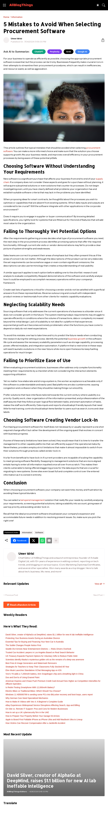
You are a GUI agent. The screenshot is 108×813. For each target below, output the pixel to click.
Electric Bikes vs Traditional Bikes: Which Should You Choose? (33, 691)
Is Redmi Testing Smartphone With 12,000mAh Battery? (30, 687)
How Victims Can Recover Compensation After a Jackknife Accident (35, 723)
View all (98, 583)
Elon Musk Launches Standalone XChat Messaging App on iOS (34, 670)
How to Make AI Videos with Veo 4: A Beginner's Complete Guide (34, 702)
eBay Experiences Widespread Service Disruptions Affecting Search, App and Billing (43, 705)
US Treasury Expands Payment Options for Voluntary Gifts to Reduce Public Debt (41, 656)
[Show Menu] (4, 5)
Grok (68, 52)
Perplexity (54, 52)
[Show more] (56, 540)
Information (17, 17)
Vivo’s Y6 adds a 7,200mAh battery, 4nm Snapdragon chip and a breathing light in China (44, 674)
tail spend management (32, 500)
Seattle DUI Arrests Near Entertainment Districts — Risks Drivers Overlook (38, 649)
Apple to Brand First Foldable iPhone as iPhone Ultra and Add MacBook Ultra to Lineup (44, 719)
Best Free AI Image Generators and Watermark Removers (31, 663)
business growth (77, 338)
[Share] (102, 40)
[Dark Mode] (97, 5)
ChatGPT (39, 52)
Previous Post (11, 595)
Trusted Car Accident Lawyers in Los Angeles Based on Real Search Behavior (40, 652)
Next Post (98, 595)
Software (39, 532)
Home (6, 17)
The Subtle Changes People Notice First (23, 645)
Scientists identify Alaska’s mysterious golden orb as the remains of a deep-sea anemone (45, 659)
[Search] (103, 5)
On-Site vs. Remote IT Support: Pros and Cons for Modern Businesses (37, 709)
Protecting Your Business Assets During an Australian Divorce (33, 638)
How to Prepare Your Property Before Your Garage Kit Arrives (33, 716)
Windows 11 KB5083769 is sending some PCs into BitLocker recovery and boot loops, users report (49, 694)
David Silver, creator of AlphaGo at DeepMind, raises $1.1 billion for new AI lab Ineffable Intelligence (49, 634)
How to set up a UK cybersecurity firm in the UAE (27, 712)
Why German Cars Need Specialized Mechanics (27, 698)
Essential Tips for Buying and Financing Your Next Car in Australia (35, 642)
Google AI (82, 52)
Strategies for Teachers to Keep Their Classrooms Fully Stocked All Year (37, 667)
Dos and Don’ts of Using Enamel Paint (22, 677)
